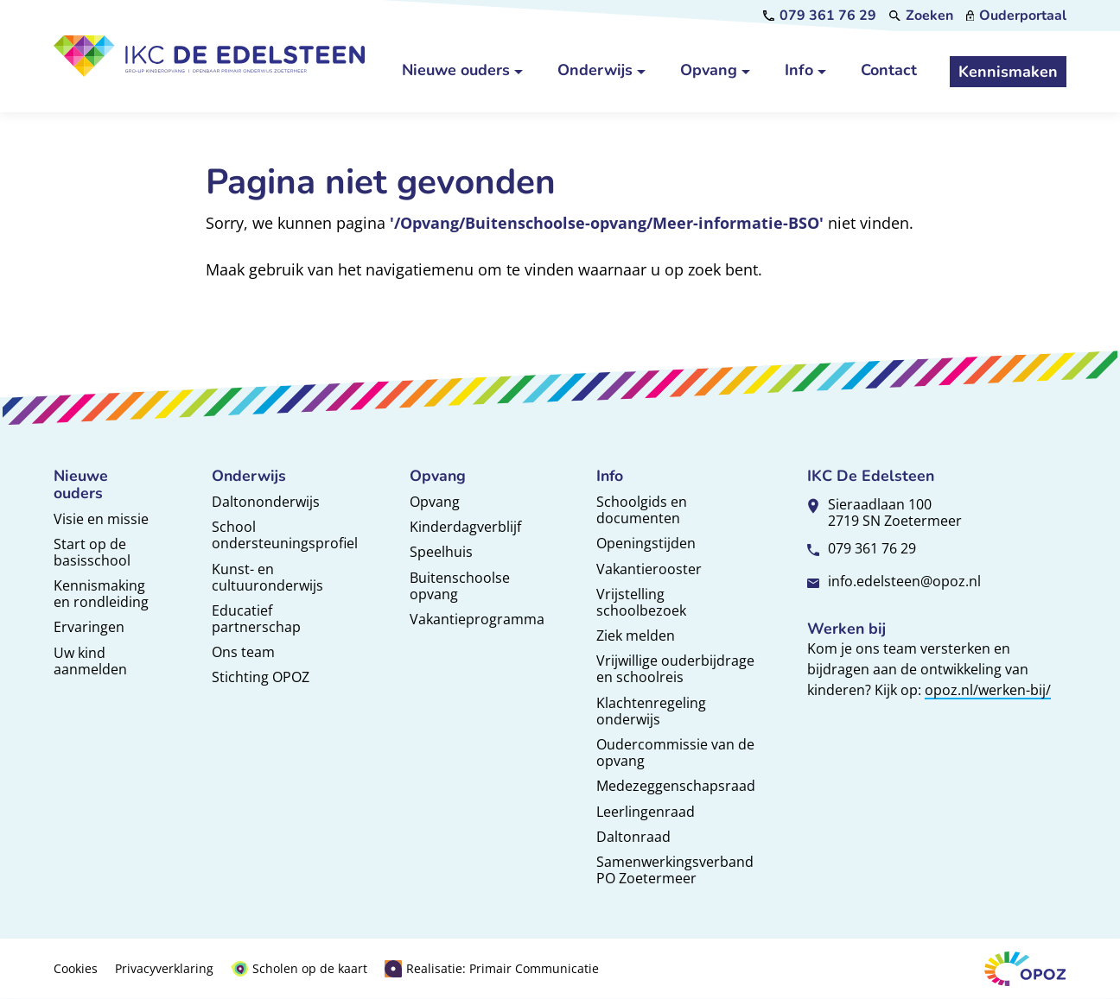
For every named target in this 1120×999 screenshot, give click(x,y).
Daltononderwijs (266, 501)
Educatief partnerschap (256, 618)
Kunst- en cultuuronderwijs (267, 577)
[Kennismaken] (1008, 71)
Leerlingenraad (645, 811)
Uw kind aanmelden (90, 661)
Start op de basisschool (92, 552)
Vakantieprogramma (477, 619)
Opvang (435, 501)
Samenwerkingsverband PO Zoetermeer (675, 870)
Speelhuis (441, 551)
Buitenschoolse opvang (460, 586)
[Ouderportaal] (1016, 15)
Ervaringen (89, 626)
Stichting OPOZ (260, 676)
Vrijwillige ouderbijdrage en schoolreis (675, 668)
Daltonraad (633, 836)
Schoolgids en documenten (641, 510)
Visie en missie (101, 518)
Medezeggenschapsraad (675, 785)
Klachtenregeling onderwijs (651, 711)
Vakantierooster (649, 569)
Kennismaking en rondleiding (101, 593)
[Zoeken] (921, 15)
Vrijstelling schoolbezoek (641, 602)
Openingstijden (646, 543)
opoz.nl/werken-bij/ (988, 689)
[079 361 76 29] (819, 15)
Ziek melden (635, 635)
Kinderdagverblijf (465, 526)
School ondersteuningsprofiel (285, 535)
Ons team (243, 651)
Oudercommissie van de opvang (675, 752)
